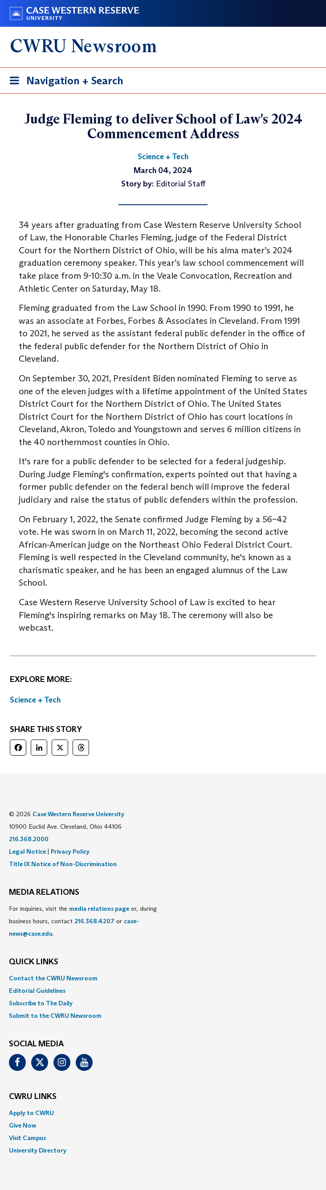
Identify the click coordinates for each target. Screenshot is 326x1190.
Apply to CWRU (31, 1113)
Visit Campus (27, 1138)
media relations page (99, 909)
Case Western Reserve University (78, 814)
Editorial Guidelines (37, 991)
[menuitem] (163, 978)
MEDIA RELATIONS (44, 892)
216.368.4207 (94, 921)
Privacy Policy (70, 851)
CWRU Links (33, 1096)
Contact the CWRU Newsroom (53, 978)
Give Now (22, 1125)
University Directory (37, 1150)
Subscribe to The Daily (41, 1003)
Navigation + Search (63, 82)
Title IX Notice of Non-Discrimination (63, 864)
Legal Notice (27, 851)
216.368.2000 (29, 839)
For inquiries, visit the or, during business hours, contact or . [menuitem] (83, 921)
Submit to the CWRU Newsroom (55, 1016)
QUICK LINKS (33, 962)
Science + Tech (35, 700)
